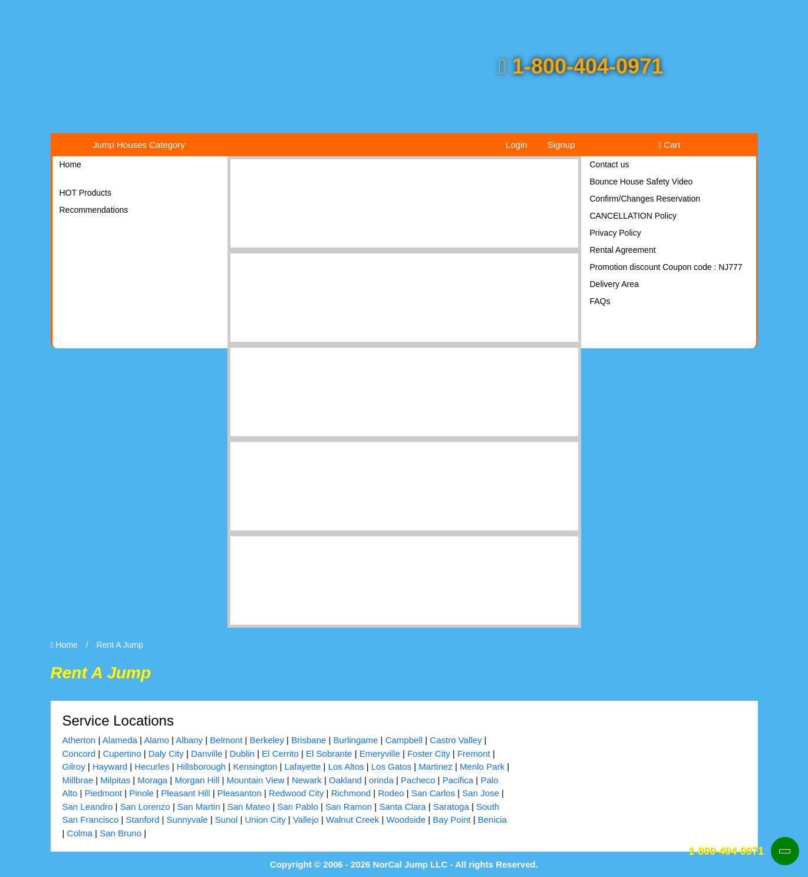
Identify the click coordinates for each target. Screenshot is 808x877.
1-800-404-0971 (581, 66)
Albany (189, 740)
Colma (80, 833)
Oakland (345, 780)
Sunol (226, 820)
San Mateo (249, 807)
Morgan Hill (196, 780)
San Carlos (433, 793)
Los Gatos (391, 766)
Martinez (435, 766)
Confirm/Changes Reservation (645, 198)
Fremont (473, 754)
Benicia (492, 820)
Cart (669, 145)
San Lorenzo (145, 807)
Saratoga (451, 807)
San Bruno (120, 833)
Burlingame (356, 740)
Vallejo (306, 820)
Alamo (156, 740)
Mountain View (256, 780)
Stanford (143, 820)
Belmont (226, 740)
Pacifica (458, 780)
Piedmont (103, 793)
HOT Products (85, 192)
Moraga (152, 780)
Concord (79, 754)
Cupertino (122, 754)
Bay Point (451, 820)
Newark (307, 780)
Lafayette (303, 766)
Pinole (141, 793)
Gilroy (73, 766)
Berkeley (267, 740)
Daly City (166, 754)
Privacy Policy (615, 233)
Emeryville (380, 754)
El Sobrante (329, 754)
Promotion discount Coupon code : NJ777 (666, 267)
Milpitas (115, 780)
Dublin (242, 754)
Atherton (79, 740)
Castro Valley (455, 740)
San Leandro (87, 807)
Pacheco (418, 780)
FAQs (600, 301)
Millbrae (78, 780)
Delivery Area (614, 284)
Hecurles (151, 766)
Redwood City (296, 793)
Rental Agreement (623, 250)
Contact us (609, 164)
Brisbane (308, 740)
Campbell (404, 740)
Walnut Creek (352, 820)
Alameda (120, 740)
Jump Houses (139, 145)
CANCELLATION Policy (633, 215)
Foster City (428, 754)
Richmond (351, 793)
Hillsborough (201, 766)
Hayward (110, 766)
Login (516, 145)
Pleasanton (239, 793)
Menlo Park (482, 766)
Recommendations (94, 210)
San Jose (480, 793)
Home (70, 164)
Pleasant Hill (185, 793)
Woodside (406, 820)
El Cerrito (280, 754)
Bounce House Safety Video (641, 181)
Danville (206, 754)
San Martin (198, 807)
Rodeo (391, 793)
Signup (561, 145)
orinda (381, 780)
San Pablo (298, 807)
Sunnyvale (187, 820)
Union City (265, 820)
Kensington (255, 766)
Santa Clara (402, 807)
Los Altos (346, 766)
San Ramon (348, 807)
